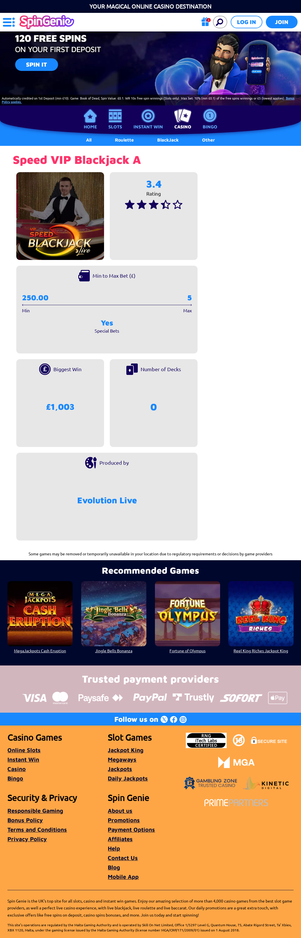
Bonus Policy (25, 820)
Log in (246, 22)
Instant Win (148, 126)
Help (114, 848)
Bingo (210, 126)
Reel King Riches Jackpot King (261, 650)
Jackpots (120, 769)
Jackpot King (125, 750)
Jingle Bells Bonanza (113, 650)
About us (120, 810)
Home (90, 126)
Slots (115, 126)
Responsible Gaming (35, 810)
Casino (182, 126)
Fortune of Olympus (187, 650)
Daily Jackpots (128, 778)
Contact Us (123, 857)
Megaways (122, 759)
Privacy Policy (27, 839)
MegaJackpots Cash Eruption (40, 650)
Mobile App (123, 876)
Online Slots (24, 750)
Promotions (124, 820)
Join (281, 22)
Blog (114, 867)
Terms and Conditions (37, 829)
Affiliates (120, 839)
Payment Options (131, 829)
